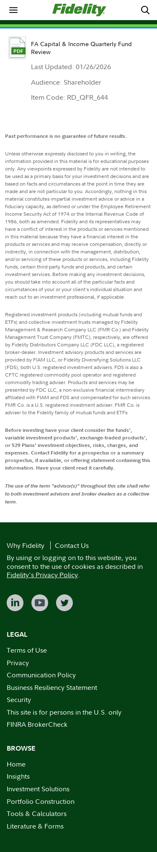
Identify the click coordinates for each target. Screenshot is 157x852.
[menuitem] (13, 10)
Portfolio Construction (41, 801)
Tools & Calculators (37, 813)
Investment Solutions (38, 788)
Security (19, 699)
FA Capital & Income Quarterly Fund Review (81, 48)
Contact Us (72, 545)
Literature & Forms (35, 826)
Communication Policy (41, 674)
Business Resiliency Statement (52, 687)
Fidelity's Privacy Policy (42, 574)
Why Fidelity (25, 545)
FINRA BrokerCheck (37, 724)
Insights (18, 776)
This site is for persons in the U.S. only (64, 712)
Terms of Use (27, 650)
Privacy (18, 662)
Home (16, 764)
